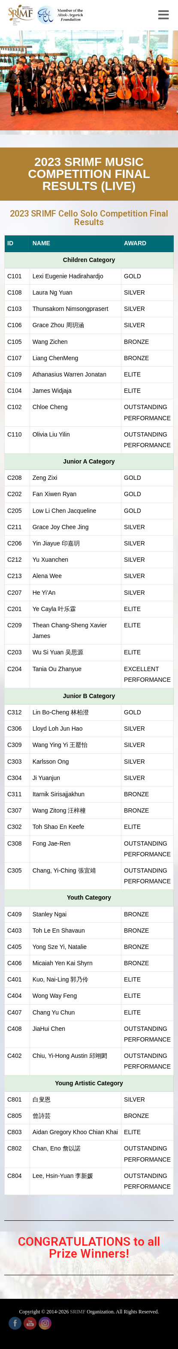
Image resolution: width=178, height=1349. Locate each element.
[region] (89, 80)
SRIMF (77, 1312)
